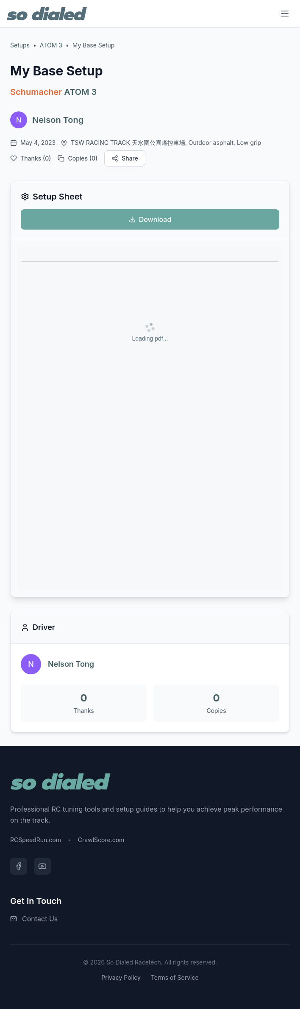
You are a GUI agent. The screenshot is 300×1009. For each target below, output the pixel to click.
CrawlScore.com (101, 839)
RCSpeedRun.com (35, 839)
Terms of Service (175, 977)
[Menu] (284, 13)
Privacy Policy (121, 977)
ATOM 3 (51, 45)
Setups (20, 45)
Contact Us (40, 919)
